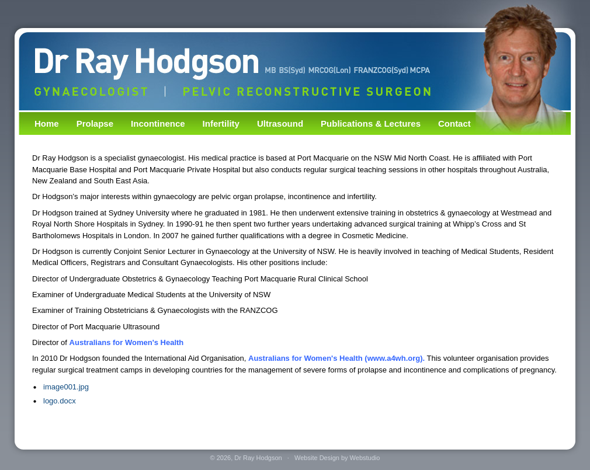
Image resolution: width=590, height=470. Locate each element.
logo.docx (59, 400)
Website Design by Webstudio (337, 457)
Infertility (221, 123)
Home (46, 123)
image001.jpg (66, 386)
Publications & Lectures (371, 123)
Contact (454, 123)
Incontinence (158, 123)
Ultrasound (280, 123)
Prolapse (95, 123)
